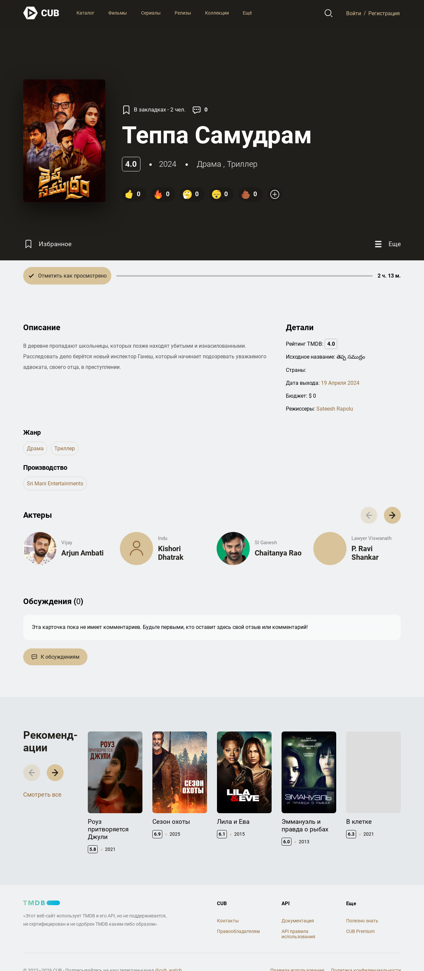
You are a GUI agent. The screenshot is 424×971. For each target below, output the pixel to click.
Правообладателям (238, 931)
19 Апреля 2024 (340, 383)
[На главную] (41, 13)
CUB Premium (360, 931)
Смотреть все (42, 794)
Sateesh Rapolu (334, 409)
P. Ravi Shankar (365, 553)
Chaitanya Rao (278, 553)
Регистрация (384, 13)
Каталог (85, 13)
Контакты (228, 920)
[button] (392, 515)
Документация (298, 920)
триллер (242, 164)
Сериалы (151, 13)
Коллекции (217, 13)
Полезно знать (362, 920)
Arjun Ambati (82, 553)
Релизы (183, 13)
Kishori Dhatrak (171, 553)
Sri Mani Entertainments (55, 483)
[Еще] (387, 244)
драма (209, 164)
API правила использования (298, 934)
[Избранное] (47, 244)
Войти (353, 13)
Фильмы (117, 13)
